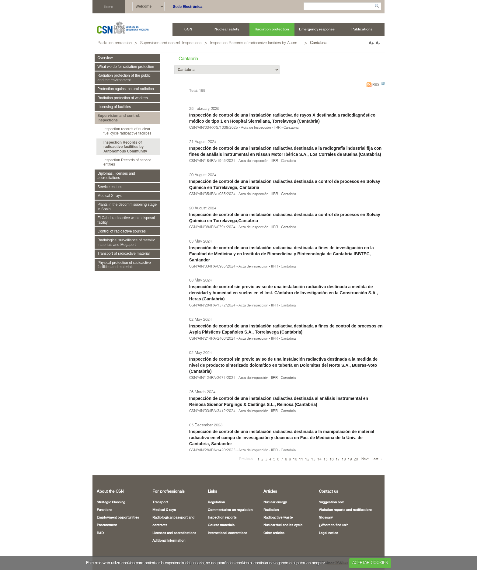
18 (344, 459)
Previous (246, 459)
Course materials (221, 525)
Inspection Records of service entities (127, 162)
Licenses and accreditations (174, 533)
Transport (160, 502)
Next (365, 459)
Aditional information (168, 541)
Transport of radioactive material (123, 253)
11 (301, 459)
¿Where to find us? (333, 525)
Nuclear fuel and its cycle (282, 525)
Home (108, 7)
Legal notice (328, 533)
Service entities (109, 187)
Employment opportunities (118, 517)
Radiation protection (115, 43)
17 (338, 459)
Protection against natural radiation (125, 89)
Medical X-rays (109, 196)
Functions (104, 510)
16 (331, 459)
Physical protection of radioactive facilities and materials (124, 265)
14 (319, 459)
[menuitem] (188, 29)
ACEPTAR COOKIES (370, 563)
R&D (100, 533)
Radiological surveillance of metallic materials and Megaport (126, 242)
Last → (377, 459)
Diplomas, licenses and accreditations (116, 175)
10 (295, 459)
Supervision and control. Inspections (170, 43)
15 (325, 459)
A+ (371, 43)
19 (350, 459)
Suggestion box (331, 502)
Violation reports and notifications (345, 510)
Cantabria (318, 43)
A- (378, 43)
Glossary (326, 517)
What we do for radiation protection (125, 67)
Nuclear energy (275, 502)
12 (307, 459)
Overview (105, 58)
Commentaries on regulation (230, 510)
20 (356, 459)
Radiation (271, 510)
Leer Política (337, 563)
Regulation (216, 502)
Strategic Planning (111, 502)
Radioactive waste (278, 517)
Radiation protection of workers (122, 98)
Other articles (273, 533)
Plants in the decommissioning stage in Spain (127, 206)
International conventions (227, 533)
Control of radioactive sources (121, 231)
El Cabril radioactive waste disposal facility (126, 220)
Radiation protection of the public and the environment (124, 77)
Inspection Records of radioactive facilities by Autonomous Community (255, 43)
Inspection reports (222, 517)
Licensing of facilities (114, 107)
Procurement (107, 525)
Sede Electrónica (187, 7)
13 (313, 459)
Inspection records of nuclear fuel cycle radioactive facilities (127, 131)
